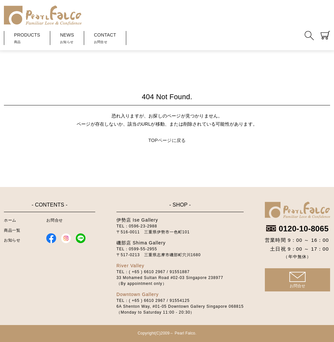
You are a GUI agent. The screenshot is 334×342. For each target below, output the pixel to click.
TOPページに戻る (167, 140)
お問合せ (54, 220)
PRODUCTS (27, 38)
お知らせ (12, 240)
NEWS (67, 38)
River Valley (130, 265)
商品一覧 (12, 230)
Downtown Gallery (137, 294)
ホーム (10, 220)
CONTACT (105, 38)
